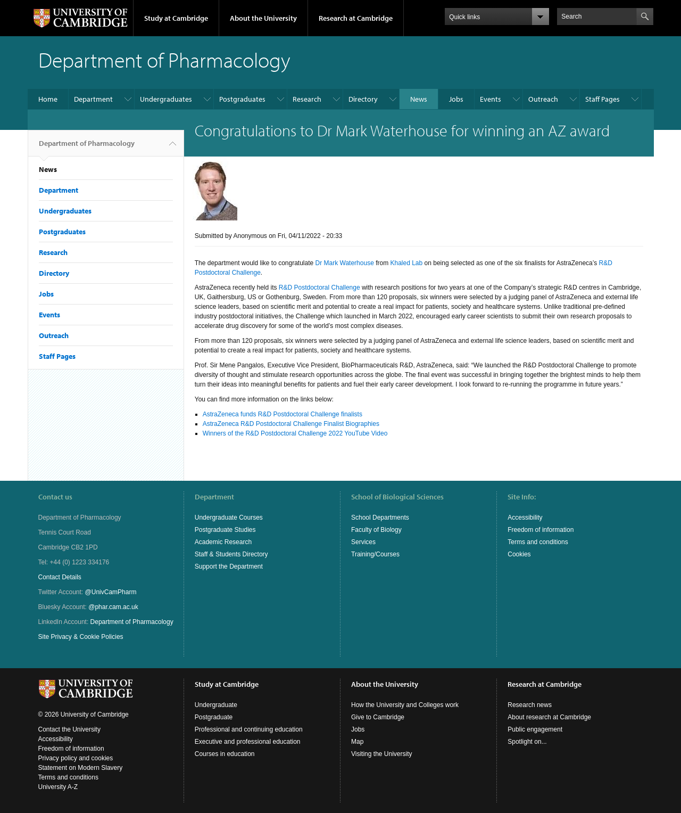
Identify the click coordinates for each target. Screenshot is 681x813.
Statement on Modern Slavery (80, 767)
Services (363, 542)
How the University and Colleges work (405, 705)
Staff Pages (602, 99)
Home (47, 99)
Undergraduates (166, 99)
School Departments (380, 517)
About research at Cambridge (549, 717)
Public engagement (535, 729)
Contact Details (59, 577)
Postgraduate (213, 717)
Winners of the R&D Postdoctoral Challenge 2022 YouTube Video (295, 433)
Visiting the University (381, 754)
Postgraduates (242, 99)
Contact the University (69, 729)
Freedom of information (541, 529)
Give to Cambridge (377, 717)
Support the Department (229, 566)
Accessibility (525, 517)
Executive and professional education (248, 741)
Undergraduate (216, 705)
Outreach (543, 99)
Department (93, 99)
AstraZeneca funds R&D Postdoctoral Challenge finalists (282, 414)
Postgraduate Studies (225, 529)
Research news (530, 705)
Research (307, 99)
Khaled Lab (406, 263)
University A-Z (58, 787)
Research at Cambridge (356, 18)
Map (357, 741)
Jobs (456, 99)
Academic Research (223, 542)
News (418, 99)
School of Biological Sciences (397, 497)
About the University (263, 18)
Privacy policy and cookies (75, 758)
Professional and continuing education (249, 729)
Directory (363, 99)
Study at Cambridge (176, 18)
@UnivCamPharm (111, 592)
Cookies (519, 554)
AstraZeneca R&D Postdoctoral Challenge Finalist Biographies (291, 424)
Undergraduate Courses (229, 517)
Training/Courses (375, 554)
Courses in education (225, 754)
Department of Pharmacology (87, 147)
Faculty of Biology (376, 529)
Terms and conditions (538, 542)
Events (490, 99)
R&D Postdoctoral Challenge (319, 287)
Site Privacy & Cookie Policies (80, 636)
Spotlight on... (527, 741)
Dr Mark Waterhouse (344, 263)
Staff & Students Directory (231, 554)
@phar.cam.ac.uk (113, 607)
